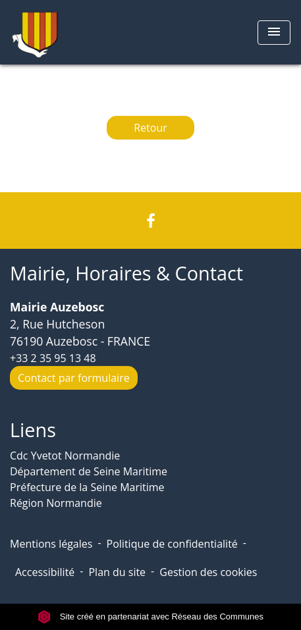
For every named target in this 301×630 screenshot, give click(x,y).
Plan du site (117, 572)
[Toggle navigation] (274, 32)
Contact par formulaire (74, 378)
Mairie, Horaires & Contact (126, 273)
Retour (150, 127)
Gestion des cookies (208, 572)
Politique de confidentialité (172, 544)
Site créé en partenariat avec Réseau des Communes (150, 616)
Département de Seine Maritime (88, 471)
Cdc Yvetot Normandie (65, 455)
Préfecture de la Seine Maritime (87, 487)
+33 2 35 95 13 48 (53, 358)
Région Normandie (56, 503)
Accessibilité (44, 572)
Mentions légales (51, 544)
